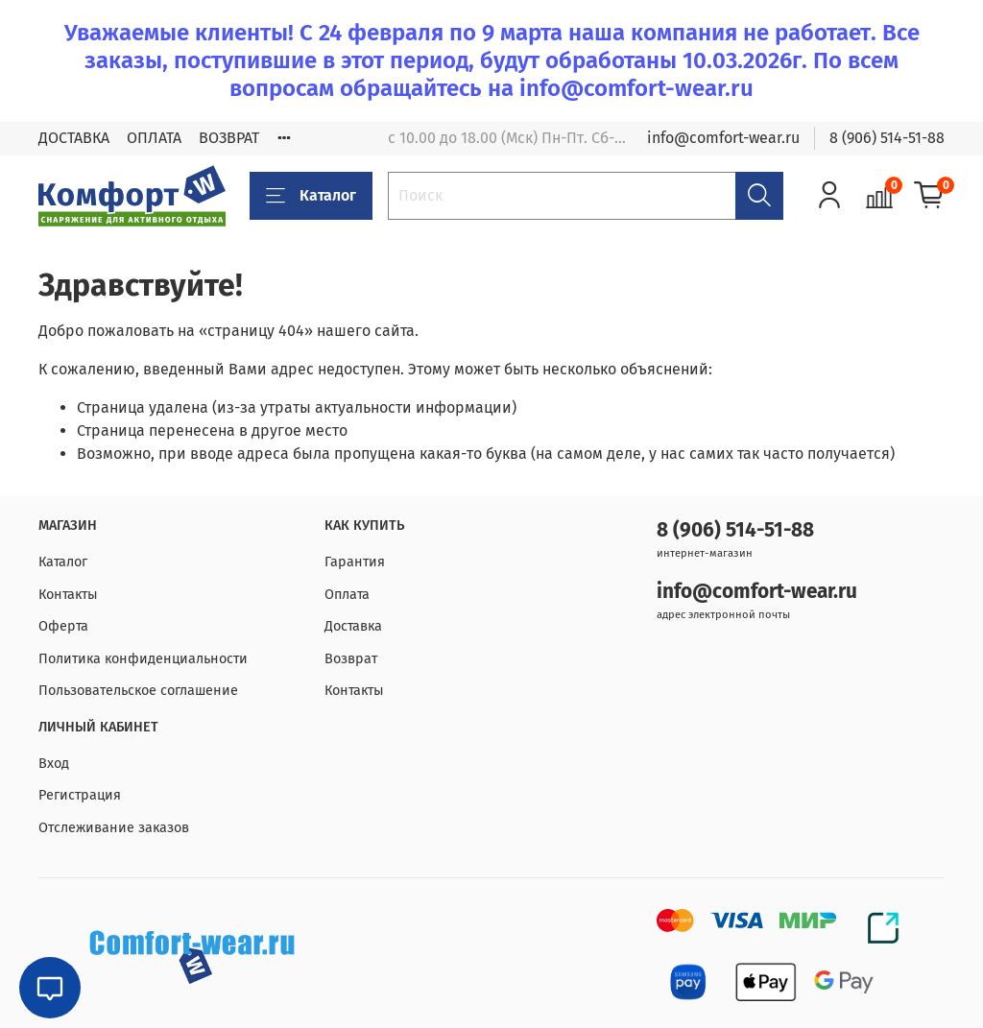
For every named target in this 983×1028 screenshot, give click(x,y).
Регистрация (79, 795)
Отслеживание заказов (113, 828)
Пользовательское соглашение (138, 690)
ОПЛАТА (154, 138)
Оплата (347, 594)
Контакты (68, 594)
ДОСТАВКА (73, 138)
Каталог (311, 195)
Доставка (353, 626)
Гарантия (354, 562)
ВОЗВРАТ (229, 138)
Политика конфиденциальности (143, 659)
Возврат (350, 659)
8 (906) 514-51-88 (887, 138)
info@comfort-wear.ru (723, 138)
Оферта (63, 626)
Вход (53, 763)
